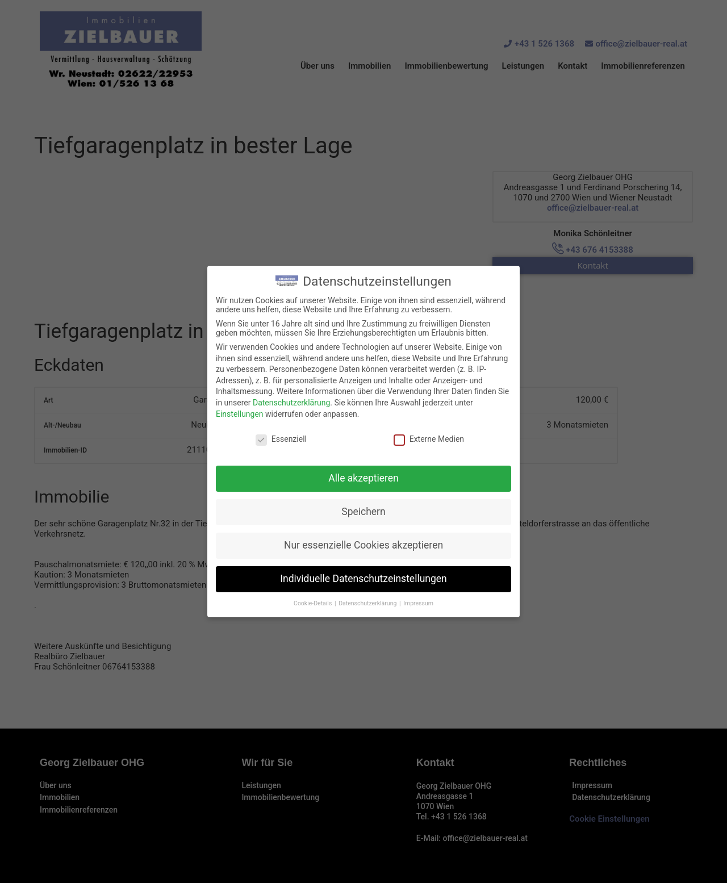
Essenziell (281, 438)
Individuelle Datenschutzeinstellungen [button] (363, 578)
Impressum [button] (418, 603)
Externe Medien (429, 438)
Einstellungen (240, 414)
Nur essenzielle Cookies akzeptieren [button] (363, 545)
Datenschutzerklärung (291, 402)
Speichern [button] (363, 511)
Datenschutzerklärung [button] (368, 603)
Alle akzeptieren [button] (363, 478)
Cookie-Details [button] (313, 603)
